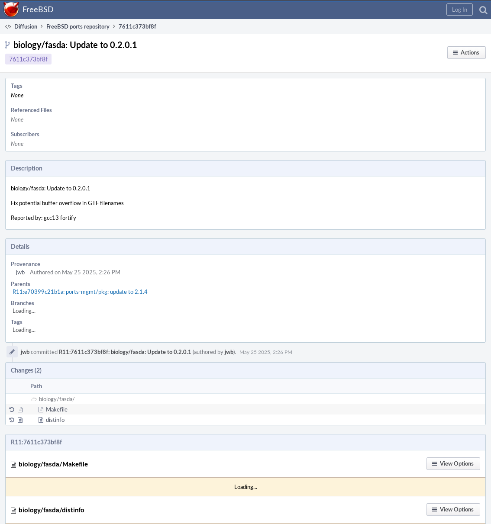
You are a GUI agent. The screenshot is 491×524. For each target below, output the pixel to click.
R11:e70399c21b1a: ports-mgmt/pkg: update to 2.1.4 (80, 292)
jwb (20, 272)
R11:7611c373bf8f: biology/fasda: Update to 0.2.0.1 (125, 352)
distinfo (55, 420)
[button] (459, 9)
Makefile (57, 409)
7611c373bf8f (28, 59)
